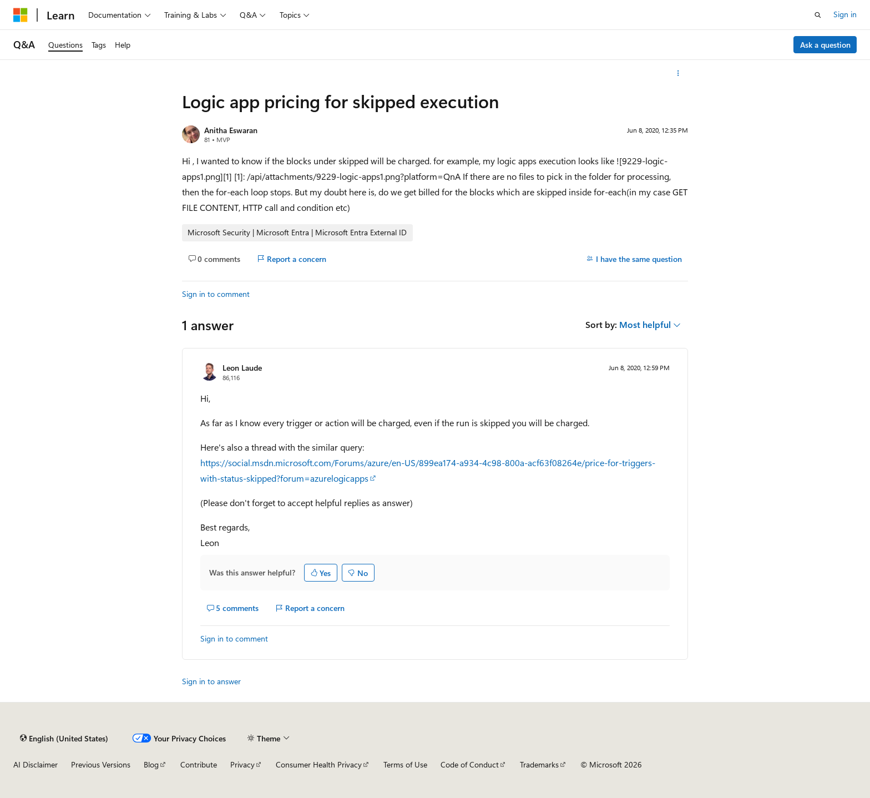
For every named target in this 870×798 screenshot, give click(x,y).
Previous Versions (100, 764)
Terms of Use (405, 764)
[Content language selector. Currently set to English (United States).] (64, 738)
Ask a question (825, 44)
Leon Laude (242, 367)
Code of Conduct (470, 764)
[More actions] (678, 73)
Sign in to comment (216, 294)
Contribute (198, 764)
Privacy (242, 764)
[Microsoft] (20, 15)
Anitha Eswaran (230, 130)
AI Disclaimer (35, 764)
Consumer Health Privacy (319, 764)
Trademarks (539, 764)
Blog (151, 764)
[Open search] (818, 15)
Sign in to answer (211, 681)
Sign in (845, 14)
